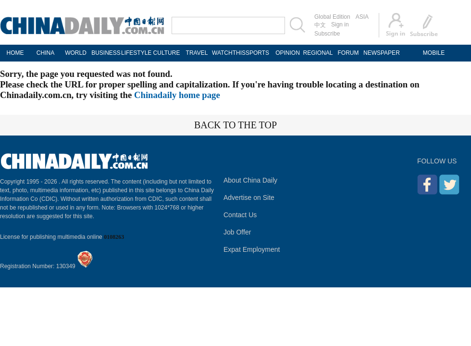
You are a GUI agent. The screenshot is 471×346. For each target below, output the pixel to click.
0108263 (114, 237)
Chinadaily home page (177, 95)
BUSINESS (106, 52)
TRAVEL (197, 52)
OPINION (287, 52)
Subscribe (327, 33)
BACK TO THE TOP (235, 125)
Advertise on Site (248, 197)
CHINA (45, 52)
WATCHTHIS (227, 52)
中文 (320, 25)
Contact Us (240, 215)
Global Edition (332, 16)
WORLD (76, 52)
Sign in (340, 24)
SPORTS (257, 52)
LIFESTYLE (136, 52)
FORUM (348, 52)
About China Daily (250, 180)
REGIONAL (318, 52)
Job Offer (237, 232)
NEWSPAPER (378, 52)
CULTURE (166, 52)
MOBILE (434, 52)
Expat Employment (251, 249)
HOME (15, 52)
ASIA (362, 16)
